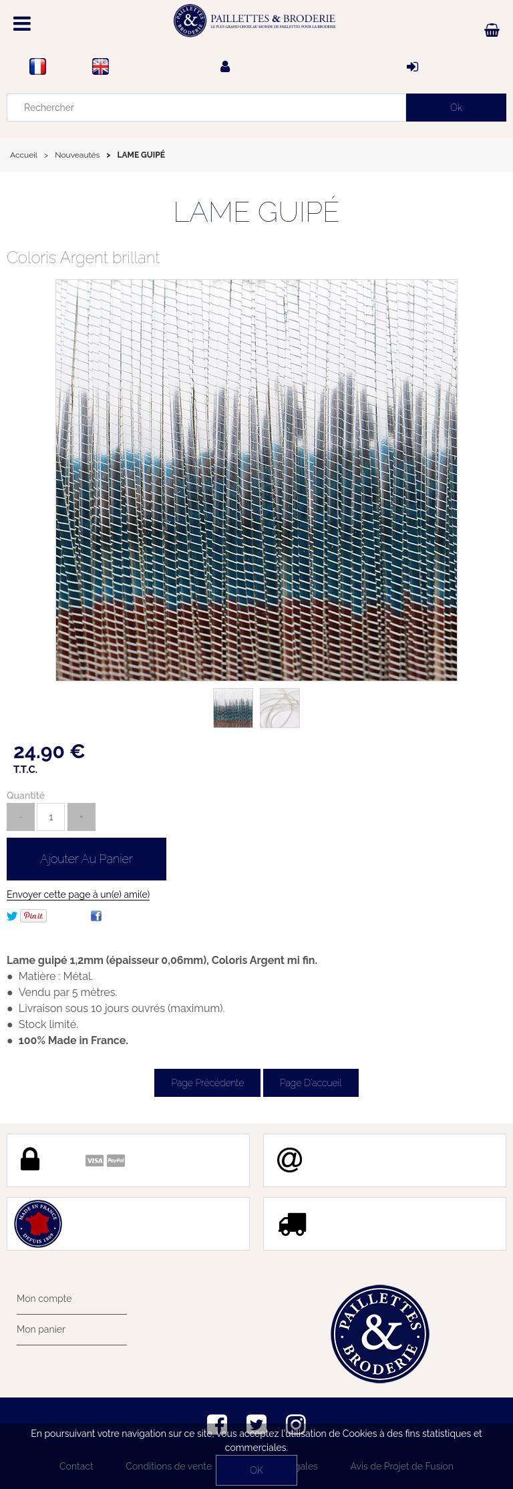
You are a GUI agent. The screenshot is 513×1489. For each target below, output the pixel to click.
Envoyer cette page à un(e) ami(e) (78, 894)
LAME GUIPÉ (256, 212)
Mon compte (44, 1298)
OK (256, 1470)
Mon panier (41, 1329)
